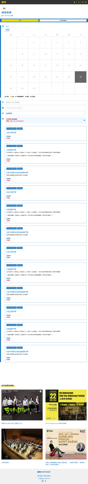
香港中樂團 (6, 16)
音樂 (4, 8)
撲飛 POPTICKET (44, 472)
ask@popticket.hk (44, 478)
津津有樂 (6, 12)
